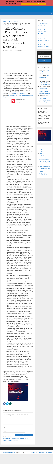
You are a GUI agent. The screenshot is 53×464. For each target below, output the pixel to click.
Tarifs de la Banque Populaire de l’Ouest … (43, 45)
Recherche (44, 60)
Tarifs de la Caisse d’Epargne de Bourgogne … (43, 25)
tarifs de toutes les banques (20, 93)
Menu (2, 13)
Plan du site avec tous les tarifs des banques (41, 452)
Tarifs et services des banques (8, 452)
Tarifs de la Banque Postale (44, 72)
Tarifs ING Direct (42, 36)
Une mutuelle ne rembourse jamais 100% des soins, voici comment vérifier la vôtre (44, 161)
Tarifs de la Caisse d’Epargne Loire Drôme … (43, 31)
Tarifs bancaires (18, 50)
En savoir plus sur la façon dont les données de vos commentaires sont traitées (17, 438)
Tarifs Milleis (42, 155)
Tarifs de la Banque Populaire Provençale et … (43, 40)
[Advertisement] (18, 62)
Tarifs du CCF (42, 153)
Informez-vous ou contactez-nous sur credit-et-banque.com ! (33, 3)
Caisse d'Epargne (9, 50)
